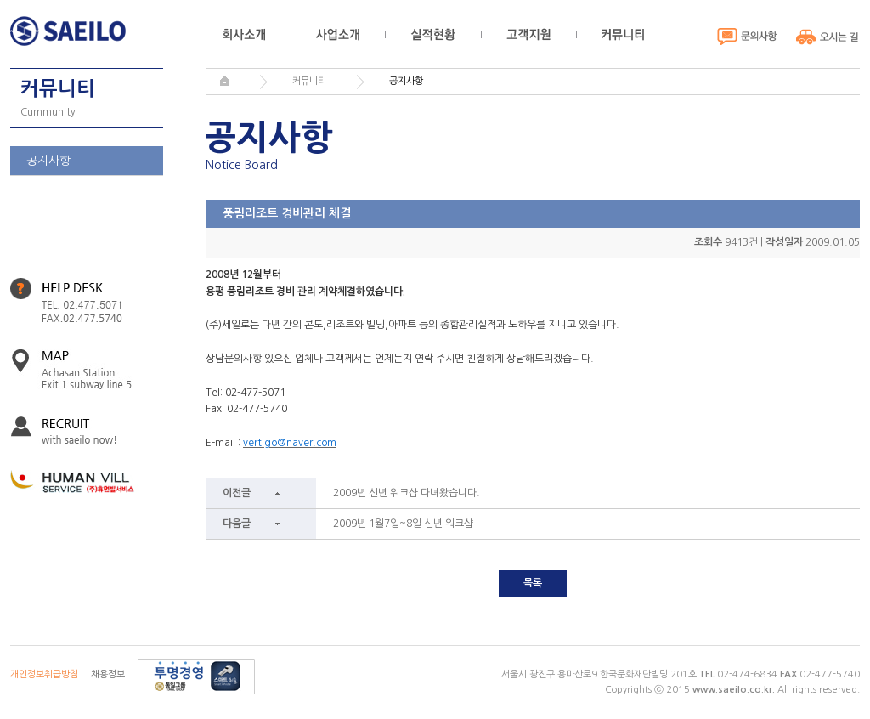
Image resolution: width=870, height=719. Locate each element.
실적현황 (432, 34)
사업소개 (337, 34)
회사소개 (244, 34)
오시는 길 (828, 36)
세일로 (71, 31)
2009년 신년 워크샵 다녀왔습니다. (406, 493)
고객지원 (528, 34)
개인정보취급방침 (44, 674)
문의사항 (747, 36)
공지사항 (48, 161)
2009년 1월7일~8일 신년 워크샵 (403, 523)
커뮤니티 (623, 34)
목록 (532, 583)
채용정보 (108, 674)
